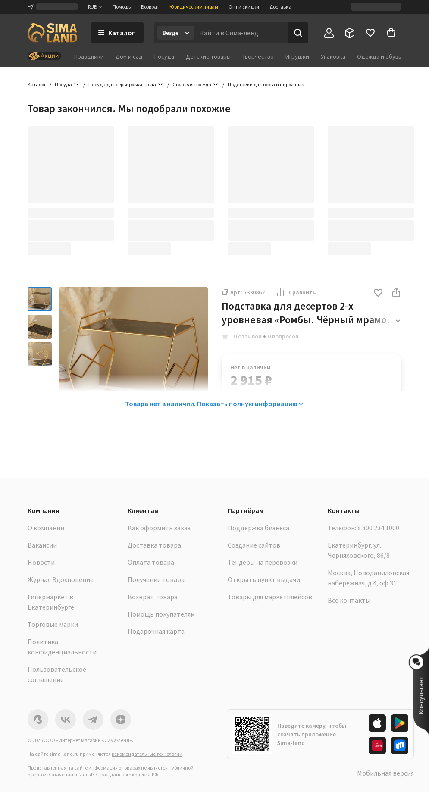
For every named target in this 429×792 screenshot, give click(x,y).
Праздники (89, 56)
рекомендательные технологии (147, 754)
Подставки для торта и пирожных (266, 84)
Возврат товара (153, 596)
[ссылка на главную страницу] (52, 33)
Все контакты (349, 600)
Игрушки (297, 56)
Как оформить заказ (159, 527)
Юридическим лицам (193, 6)
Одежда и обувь (379, 56)
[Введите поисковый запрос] (241, 32)
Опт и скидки (244, 6)
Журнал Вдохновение (61, 579)
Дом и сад (129, 56)
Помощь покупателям (161, 614)
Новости (41, 562)
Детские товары (208, 56)
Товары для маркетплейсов (270, 596)
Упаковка (333, 56)
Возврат (150, 6)
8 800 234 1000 (378, 527)
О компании (46, 527)
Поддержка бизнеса (258, 527)
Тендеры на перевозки (262, 562)
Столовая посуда (191, 84)
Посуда (164, 56)
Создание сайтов (254, 545)
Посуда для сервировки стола (122, 84)
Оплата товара (151, 562)
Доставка (280, 6)
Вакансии (42, 545)
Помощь (122, 6)
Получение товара (156, 579)
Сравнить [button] (295, 292)
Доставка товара (154, 545)
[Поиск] (298, 32)
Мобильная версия (385, 773)
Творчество (258, 56)
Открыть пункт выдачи (264, 579)
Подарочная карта (156, 631)
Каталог (37, 84)
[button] (378, 293)
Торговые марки (53, 624)
